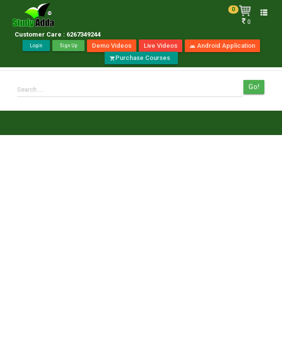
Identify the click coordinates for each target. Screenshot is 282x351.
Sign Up (68, 45)
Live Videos (160, 45)
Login (36, 45)
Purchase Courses (141, 57)
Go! (254, 87)
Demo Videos (111, 45)
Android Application (222, 45)
